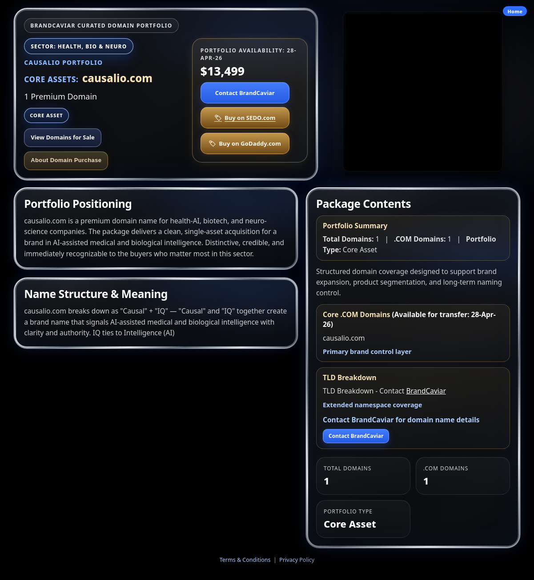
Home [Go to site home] (514, 11)
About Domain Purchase (66, 160)
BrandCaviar (426, 391)
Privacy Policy (296, 560)
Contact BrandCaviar (245, 93)
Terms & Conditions (245, 560)
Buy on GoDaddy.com (245, 143)
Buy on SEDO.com (245, 118)
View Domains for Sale (63, 137)
